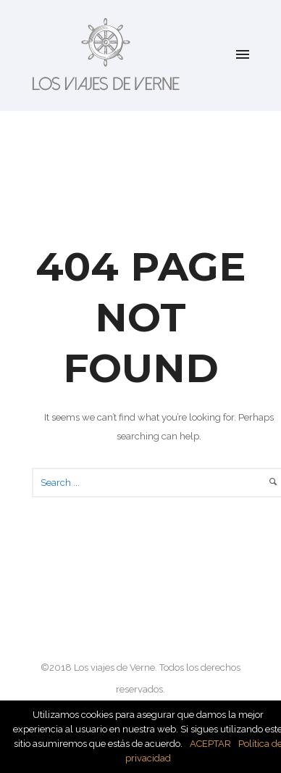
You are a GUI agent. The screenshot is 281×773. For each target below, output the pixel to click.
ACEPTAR (210, 743)
